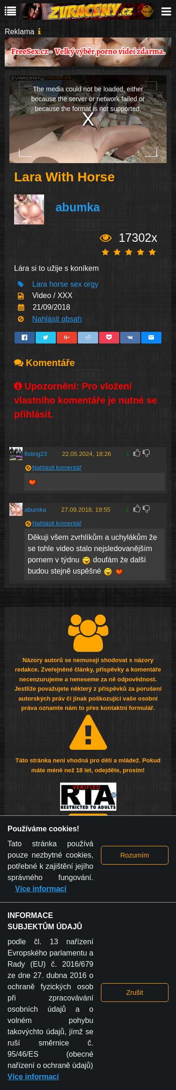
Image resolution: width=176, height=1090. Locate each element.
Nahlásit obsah (57, 319)
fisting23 (35, 453)
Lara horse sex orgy (65, 284)
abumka (77, 207)
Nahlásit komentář (57, 467)
